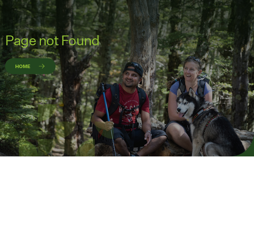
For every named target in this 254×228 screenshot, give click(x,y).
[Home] (30, 66)
